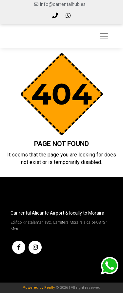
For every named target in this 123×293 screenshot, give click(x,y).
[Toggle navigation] (104, 36)
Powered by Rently (39, 287)
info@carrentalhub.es (63, 4)
